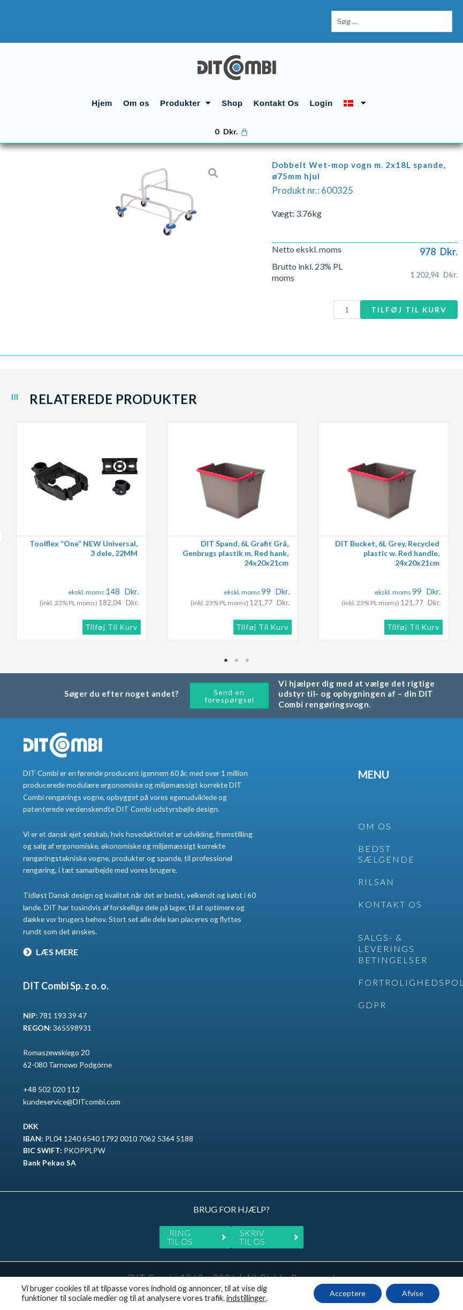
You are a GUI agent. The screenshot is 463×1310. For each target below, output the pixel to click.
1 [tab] (226, 660)
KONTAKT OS (390, 904)
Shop (232, 103)
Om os (136, 103)
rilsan (376, 882)
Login (320, 103)
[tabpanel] (86, 531)
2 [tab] (237, 660)
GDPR (372, 1005)
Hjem (102, 103)
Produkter (185, 103)
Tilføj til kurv (409, 309)
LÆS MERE (50, 952)
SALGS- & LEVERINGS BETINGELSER (393, 948)
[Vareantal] (346, 309)
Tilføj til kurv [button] (111, 626)
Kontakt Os (276, 103)
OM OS (375, 826)
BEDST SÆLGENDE (386, 854)
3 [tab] (247, 660)
